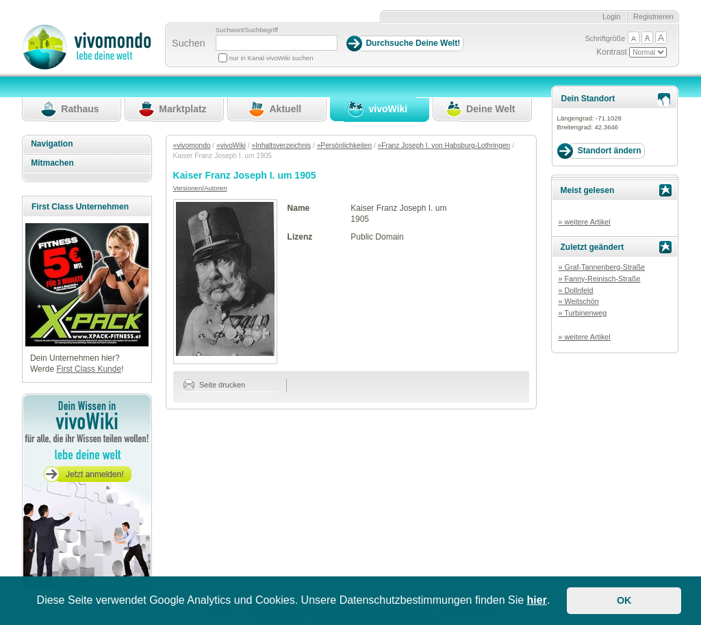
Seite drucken (214, 385)
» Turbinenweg (582, 313)
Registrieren (653, 16)
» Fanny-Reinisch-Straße (599, 279)
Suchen (188, 43)
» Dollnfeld (575, 290)
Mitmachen (52, 163)
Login (611, 16)
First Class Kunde (88, 369)
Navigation (52, 144)
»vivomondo (192, 145)
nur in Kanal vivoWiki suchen (271, 58)
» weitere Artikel (584, 222)
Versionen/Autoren (200, 188)
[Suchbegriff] (276, 43)
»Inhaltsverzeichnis (281, 145)
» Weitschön (578, 301)
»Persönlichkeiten (344, 145)
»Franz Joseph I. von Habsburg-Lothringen (444, 145)
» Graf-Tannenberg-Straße (601, 267)
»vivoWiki (231, 145)
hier (537, 600)
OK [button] (624, 600)
